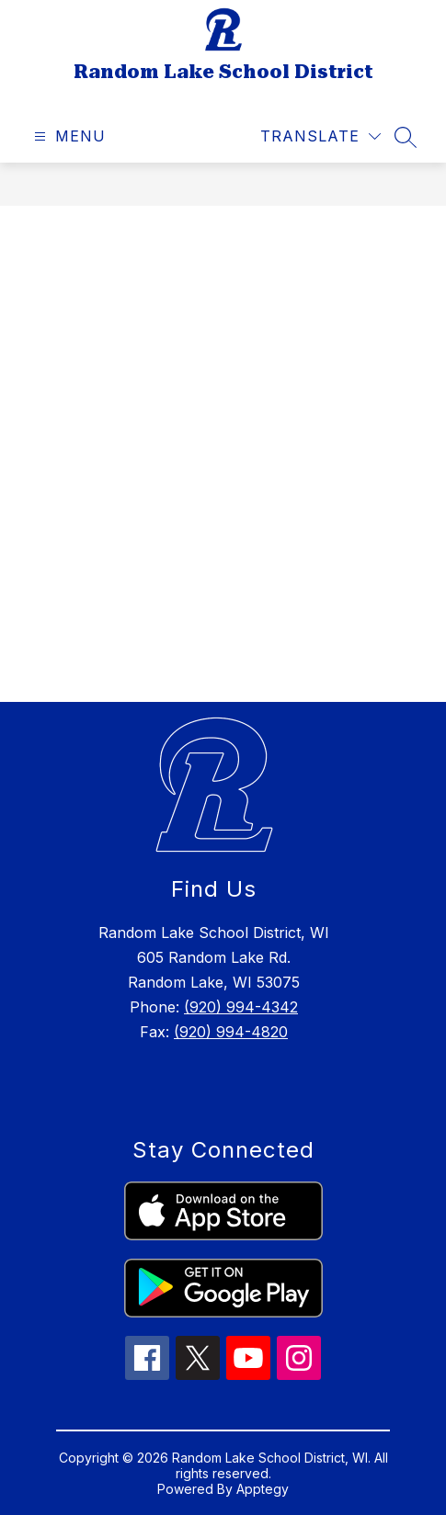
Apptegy (262, 1489)
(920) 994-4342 (241, 1007)
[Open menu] (67, 136)
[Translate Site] (320, 136)
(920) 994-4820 (231, 1032)
